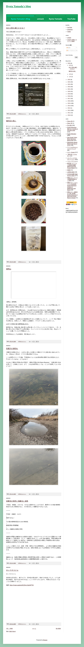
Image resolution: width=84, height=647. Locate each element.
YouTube (69, 27)
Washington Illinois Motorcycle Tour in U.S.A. (72, 144)
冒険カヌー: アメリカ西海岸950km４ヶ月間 (72, 179)
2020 (69, 91)
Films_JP (69, 123)
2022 (69, 86)
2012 (69, 110)
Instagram (70, 29)
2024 (69, 82)
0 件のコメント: (22, 113)
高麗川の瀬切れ (12, 348)
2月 (70, 74)
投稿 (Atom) (12, 631)
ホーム (34, 628)
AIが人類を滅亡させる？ (15, 28)
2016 (69, 101)
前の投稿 (58, 628)
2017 (69, 98)
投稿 (68, 47)
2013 (69, 108)
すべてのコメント (72, 50)
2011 (69, 112)
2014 (69, 105)
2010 (69, 115)
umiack (69, 37)
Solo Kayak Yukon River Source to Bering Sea (72, 139)
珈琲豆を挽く (11, 121)
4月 (70, 65)
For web (69, 125)
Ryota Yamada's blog (18, 6)
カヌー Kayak (71, 152)
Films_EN (69, 121)
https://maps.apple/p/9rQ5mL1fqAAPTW (22, 585)
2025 (69, 79)
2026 (69, 63)
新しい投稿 (9, 628)
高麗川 (69, 170)
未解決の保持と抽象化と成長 (17, 501)
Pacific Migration (71, 134)
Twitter (69, 31)
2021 (69, 89)
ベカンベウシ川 (71, 161)
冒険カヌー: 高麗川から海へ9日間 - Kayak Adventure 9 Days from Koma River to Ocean (72, 195)
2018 (69, 96)
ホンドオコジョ (12, 570)
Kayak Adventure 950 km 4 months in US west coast (72, 129)
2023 (69, 84)
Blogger (45, 640)
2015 (69, 103)
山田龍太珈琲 (71, 172)
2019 (69, 93)
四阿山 (8, 269)
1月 (70, 76)
